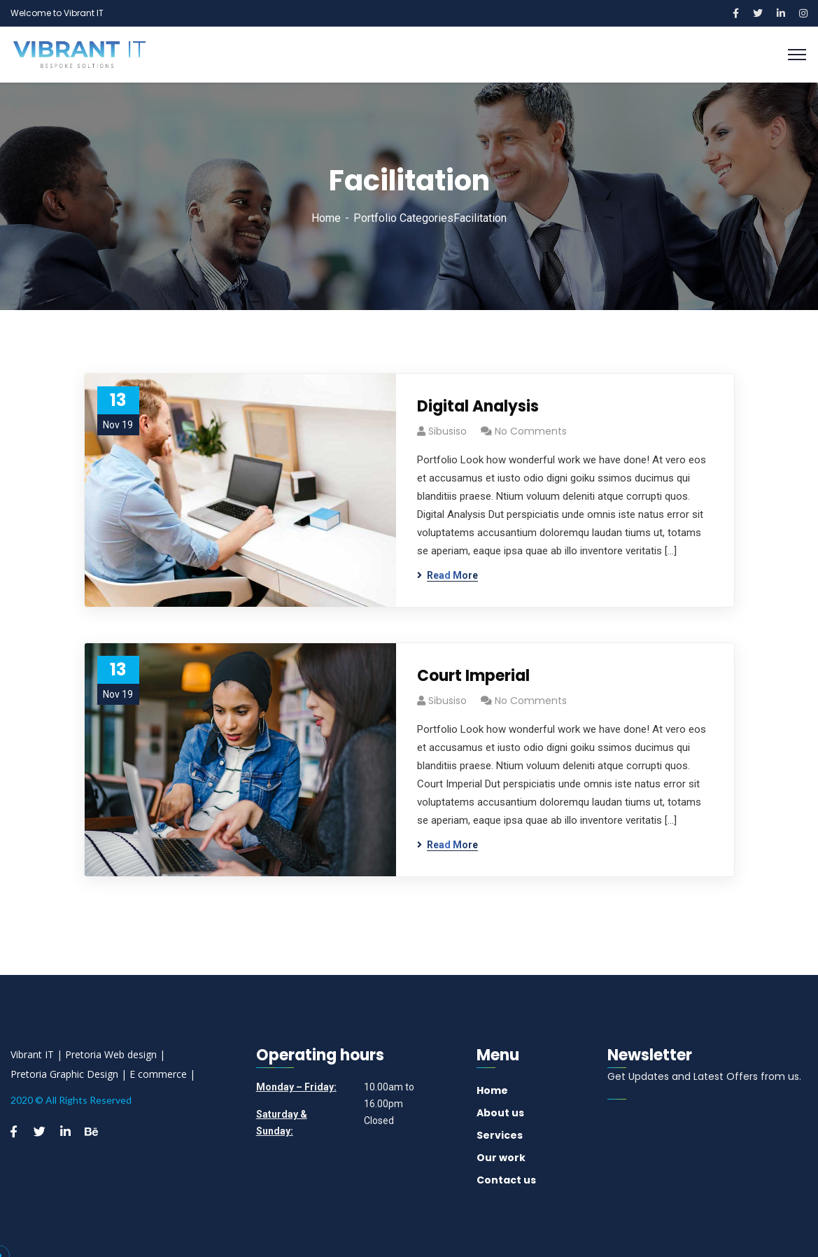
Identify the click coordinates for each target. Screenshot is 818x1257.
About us (500, 1113)
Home (326, 218)
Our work (501, 1158)
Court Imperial (473, 676)
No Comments (531, 431)
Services (500, 1135)
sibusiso (447, 431)
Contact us (506, 1180)
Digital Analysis (478, 406)
